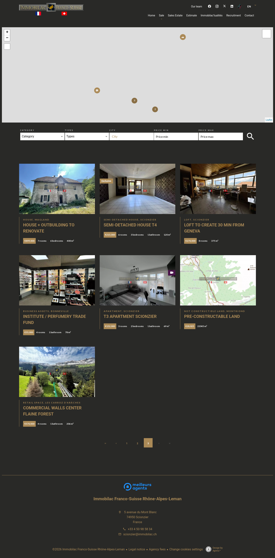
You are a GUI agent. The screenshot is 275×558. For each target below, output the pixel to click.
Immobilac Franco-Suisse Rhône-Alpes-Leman (138, 498)
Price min (161, 130)
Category (27, 130)
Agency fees (157, 549)
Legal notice (137, 549)
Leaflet (269, 120)
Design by (213, 549)
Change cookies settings (186, 549)
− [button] (7, 38)
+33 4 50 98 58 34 (140, 529)
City (112, 130)
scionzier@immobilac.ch (140, 534)
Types (69, 130)
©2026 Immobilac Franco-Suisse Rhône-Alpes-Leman (88, 549)
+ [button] (7, 32)
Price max (206, 130)
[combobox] (42, 136)
